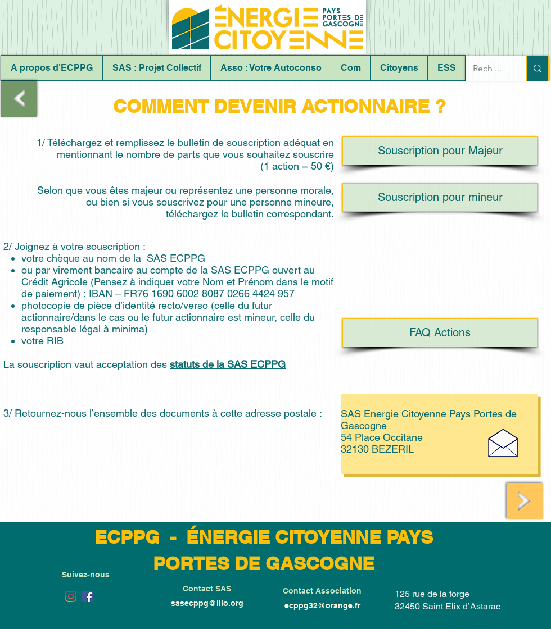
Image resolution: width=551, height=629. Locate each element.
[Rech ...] (488, 68)
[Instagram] (70, 596)
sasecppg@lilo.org (207, 603)
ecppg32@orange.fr (322, 605)
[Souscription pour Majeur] (440, 150)
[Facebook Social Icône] (87, 596)
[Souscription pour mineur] (440, 197)
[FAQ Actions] (440, 332)
